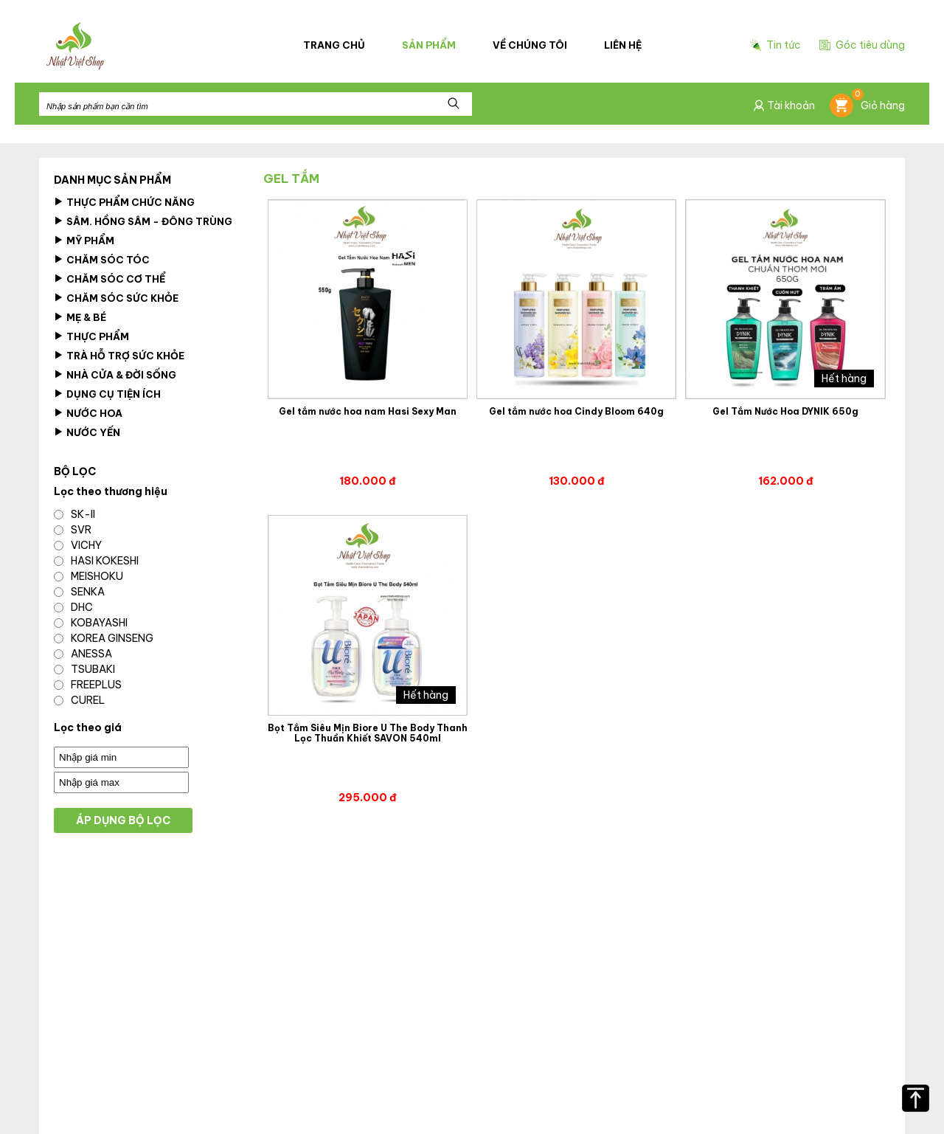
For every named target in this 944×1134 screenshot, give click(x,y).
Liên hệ (623, 45)
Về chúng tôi (530, 45)
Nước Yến (87, 432)
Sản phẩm (429, 45)
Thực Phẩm (91, 336)
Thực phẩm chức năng (124, 202)
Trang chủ (334, 45)
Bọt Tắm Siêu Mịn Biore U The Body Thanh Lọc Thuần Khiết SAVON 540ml (368, 733)
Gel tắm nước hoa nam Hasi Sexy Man (368, 412)
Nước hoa (88, 413)
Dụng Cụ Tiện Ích (107, 394)
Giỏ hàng (867, 105)
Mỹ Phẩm (84, 240)
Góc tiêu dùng (862, 45)
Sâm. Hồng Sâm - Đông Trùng (143, 221)
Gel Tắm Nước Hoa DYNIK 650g (785, 412)
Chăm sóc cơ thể (109, 279)
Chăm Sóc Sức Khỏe (116, 298)
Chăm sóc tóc (102, 260)
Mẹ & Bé (80, 317)
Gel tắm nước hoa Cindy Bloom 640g (576, 412)
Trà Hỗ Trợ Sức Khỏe (119, 356)
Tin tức (775, 45)
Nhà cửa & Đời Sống (115, 375)
